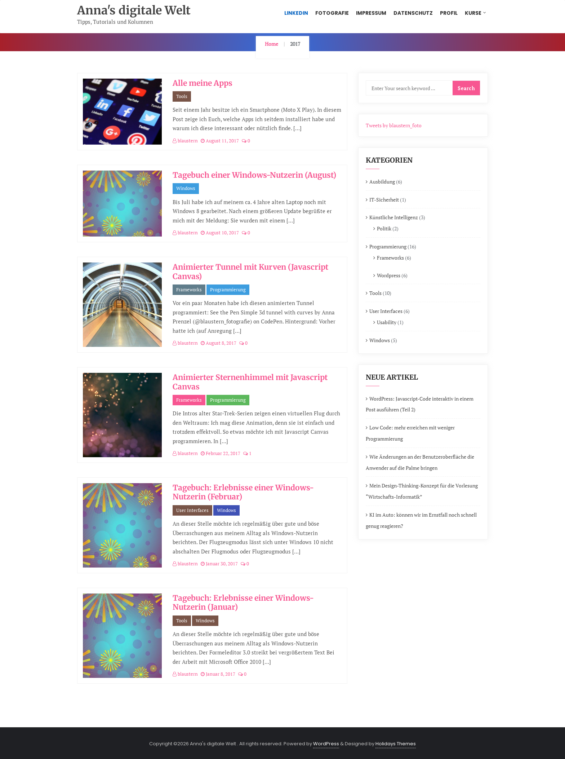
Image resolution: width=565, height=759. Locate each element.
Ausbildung (382, 181)
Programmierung (228, 289)
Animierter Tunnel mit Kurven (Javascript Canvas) (250, 271)
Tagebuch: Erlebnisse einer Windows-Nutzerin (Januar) (243, 602)
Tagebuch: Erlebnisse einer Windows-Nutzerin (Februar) (243, 492)
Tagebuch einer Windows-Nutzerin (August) (254, 175)
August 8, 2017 (218, 343)
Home (271, 43)
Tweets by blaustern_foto (394, 125)
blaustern (185, 140)
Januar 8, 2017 (218, 674)
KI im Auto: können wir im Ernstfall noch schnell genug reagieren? (421, 520)
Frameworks (189, 289)
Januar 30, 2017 (219, 563)
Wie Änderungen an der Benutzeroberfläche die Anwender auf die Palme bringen (420, 462)
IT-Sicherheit (384, 199)
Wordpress (388, 275)
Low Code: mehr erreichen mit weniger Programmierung (410, 433)
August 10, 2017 (220, 232)
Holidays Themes (395, 743)
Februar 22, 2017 (220, 453)
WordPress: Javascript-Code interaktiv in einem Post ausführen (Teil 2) (419, 404)
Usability (386, 322)
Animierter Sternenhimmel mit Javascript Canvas (250, 381)
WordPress (326, 743)
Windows (185, 188)
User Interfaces (192, 510)
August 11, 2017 (220, 140)
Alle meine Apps (202, 83)
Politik (384, 228)
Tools (181, 96)
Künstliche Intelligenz (393, 217)
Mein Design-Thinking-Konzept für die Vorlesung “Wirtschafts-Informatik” (422, 491)
